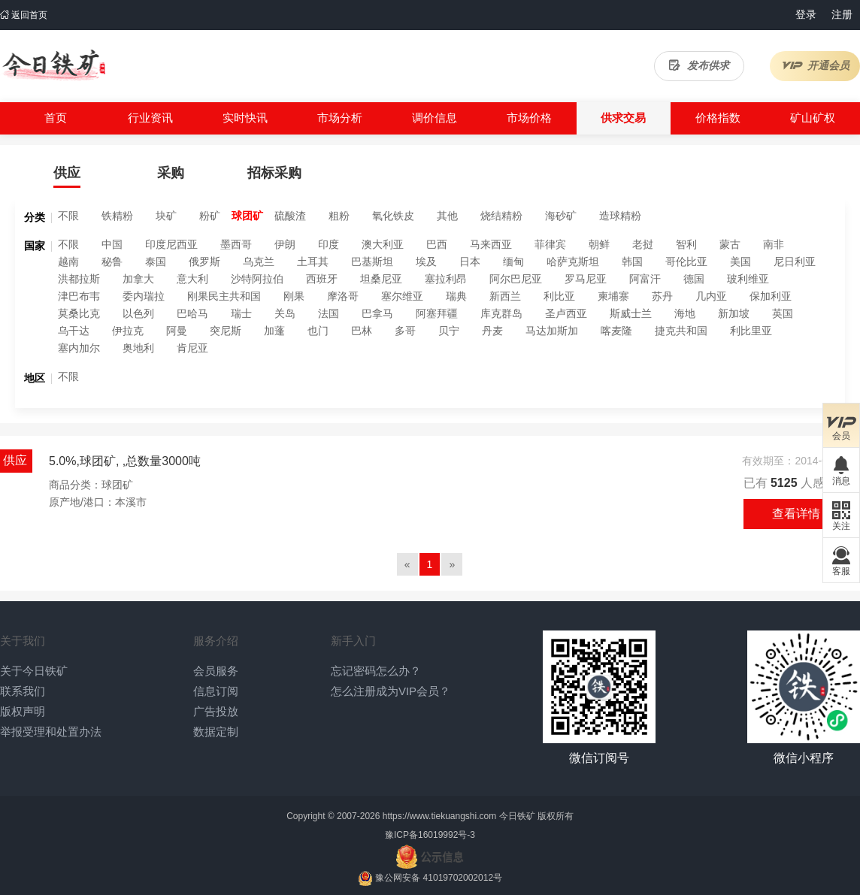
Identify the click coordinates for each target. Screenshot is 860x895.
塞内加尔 (79, 348)
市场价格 (529, 117)
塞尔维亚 (402, 296)
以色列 (138, 313)
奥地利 (138, 348)
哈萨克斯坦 (573, 261)
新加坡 (733, 313)
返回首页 (23, 15)
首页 (55, 117)
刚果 (293, 296)
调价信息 (434, 117)
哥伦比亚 (686, 261)
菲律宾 (550, 244)
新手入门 (353, 640)
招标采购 (274, 172)
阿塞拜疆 (437, 313)
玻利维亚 (748, 279)
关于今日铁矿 (34, 670)
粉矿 (209, 216)
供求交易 (623, 117)
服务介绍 (215, 640)
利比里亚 (751, 331)
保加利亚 (770, 296)
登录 (805, 14)
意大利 (192, 279)
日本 (469, 261)
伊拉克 (128, 331)
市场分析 (339, 117)
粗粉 (339, 216)
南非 (773, 244)
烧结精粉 (501, 216)
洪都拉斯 (79, 279)
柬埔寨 (613, 296)
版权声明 (22, 711)
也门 (318, 331)
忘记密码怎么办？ (376, 670)
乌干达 (73, 331)
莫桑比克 (79, 313)
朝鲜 (599, 244)
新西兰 (505, 296)
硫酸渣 (290, 216)
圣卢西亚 (566, 313)
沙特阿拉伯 (257, 279)
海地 (684, 313)
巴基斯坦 (372, 261)
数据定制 (215, 731)
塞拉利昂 (446, 279)
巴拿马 (377, 313)
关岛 (284, 313)
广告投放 (215, 711)
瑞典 (456, 296)
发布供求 (699, 65)
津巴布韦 (79, 296)
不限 (68, 216)
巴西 (436, 244)
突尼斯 (225, 331)
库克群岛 (501, 313)
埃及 (426, 261)
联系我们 (22, 691)
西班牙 (322, 279)
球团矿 (247, 216)
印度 (328, 244)
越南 (68, 261)
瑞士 (241, 313)
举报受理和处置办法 (50, 731)
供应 (66, 172)
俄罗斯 (204, 261)
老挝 (642, 244)
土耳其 (313, 261)
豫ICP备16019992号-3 (430, 835)
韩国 (632, 261)
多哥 (405, 331)
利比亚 (559, 296)
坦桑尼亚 (381, 279)
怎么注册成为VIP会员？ (390, 691)
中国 (112, 244)
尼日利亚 (795, 261)
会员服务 (215, 670)
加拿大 (138, 279)
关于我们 (22, 640)
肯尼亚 (192, 348)
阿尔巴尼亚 (515, 279)
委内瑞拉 (144, 296)
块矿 (166, 216)
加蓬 (274, 331)
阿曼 (176, 331)
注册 (841, 14)
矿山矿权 (812, 117)
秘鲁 (112, 261)
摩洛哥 (343, 296)
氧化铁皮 (393, 216)
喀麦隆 (616, 331)
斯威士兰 (631, 313)
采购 (170, 172)
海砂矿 (561, 216)
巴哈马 (192, 313)
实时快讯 (245, 117)
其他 (447, 216)
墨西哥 (236, 244)
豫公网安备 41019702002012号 (438, 877)
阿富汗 (645, 279)
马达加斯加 (551, 331)
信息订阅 (215, 691)
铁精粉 (117, 216)
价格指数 (717, 117)
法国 (328, 313)
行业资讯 (150, 117)
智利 (686, 244)
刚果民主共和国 (224, 296)
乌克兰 (258, 261)
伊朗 (284, 244)
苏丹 (662, 296)
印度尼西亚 (171, 244)
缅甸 (513, 261)
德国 (693, 279)
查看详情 (796, 513)
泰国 (155, 261)
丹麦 (492, 331)
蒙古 (729, 244)
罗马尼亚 (586, 279)
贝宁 (448, 331)
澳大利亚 (383, 244)
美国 (740, 261)
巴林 (361, 331)
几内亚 (711, 296)
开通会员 (815, 65)
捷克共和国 (681, 331)
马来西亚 (491, 244)
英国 (782, 313)
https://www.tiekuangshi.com (439, 816)
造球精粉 (620, 216)
